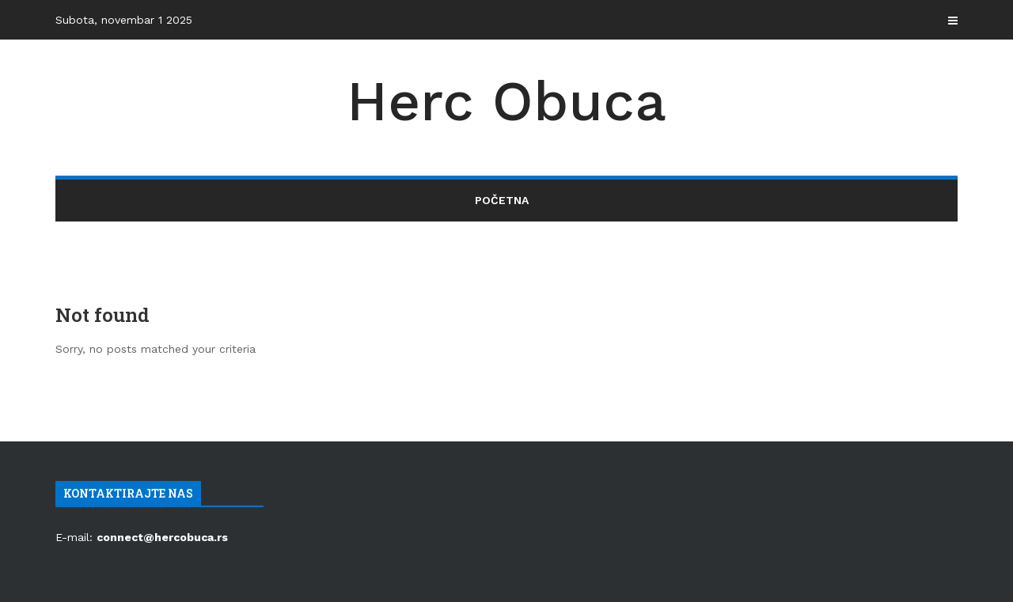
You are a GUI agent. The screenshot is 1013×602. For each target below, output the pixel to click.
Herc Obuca (506, 101)
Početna (502, 200)
